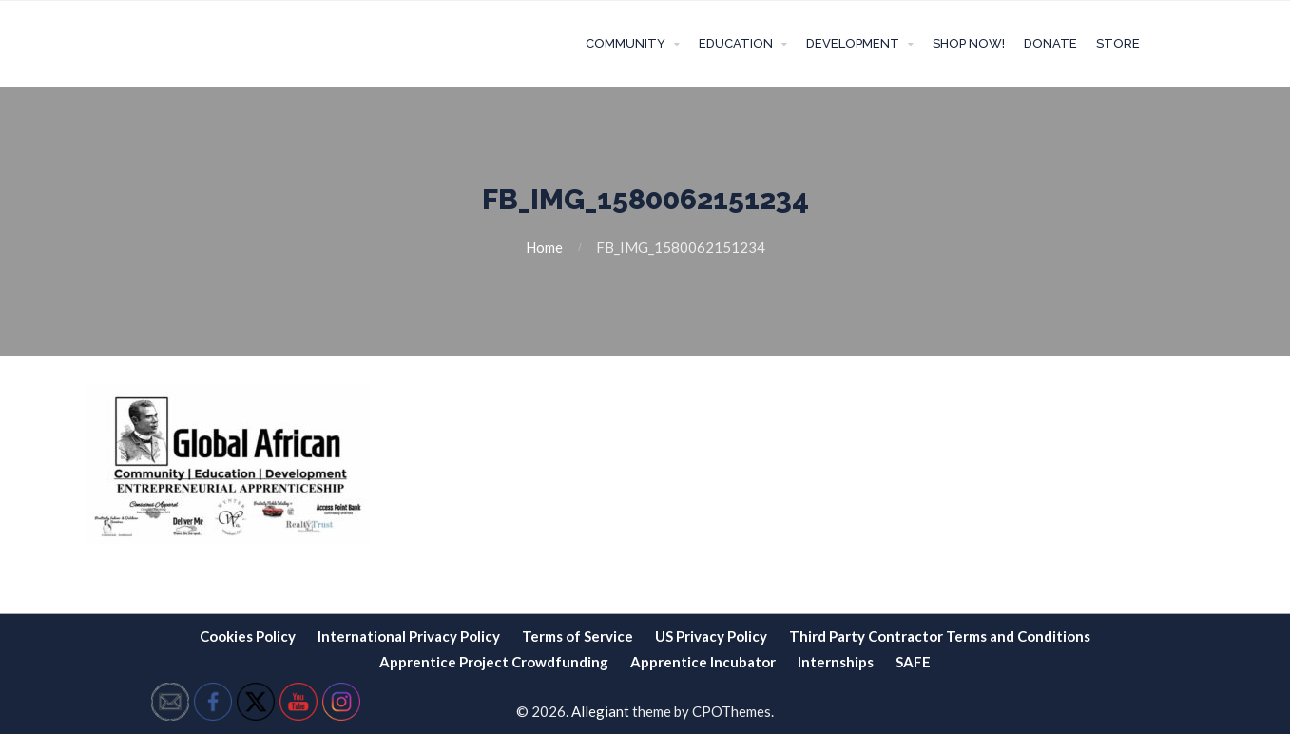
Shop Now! (969, 43)
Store (1118, 43)
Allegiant (600, 711)
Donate (1050, 43)
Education (736, 43)
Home (544, 247)
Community (625, 43)
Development (852, 43)
